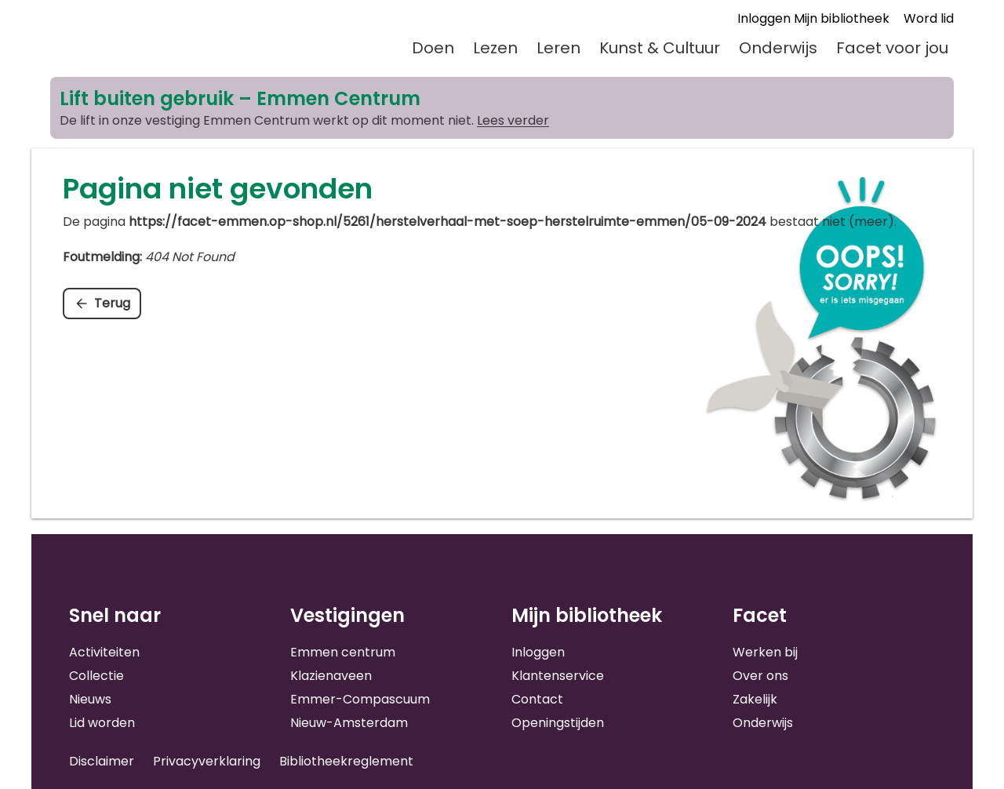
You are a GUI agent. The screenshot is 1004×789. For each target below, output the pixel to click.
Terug (112, 303)
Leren (558, 48)
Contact (537, 699)
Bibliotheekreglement (346, 761)
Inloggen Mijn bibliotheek (813, 18)
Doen (433, 48)
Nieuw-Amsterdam (349, 723)
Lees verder (513, 120)
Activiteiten (104, 652)
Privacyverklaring (206, 761)
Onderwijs (778, 48)
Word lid (929, 18)
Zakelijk (755, 699)
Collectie (96, 676)
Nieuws (90, 699)
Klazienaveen (331, 676)
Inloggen (538, 652)
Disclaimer (101, 761)
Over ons (760, 676)
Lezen (495, 48)
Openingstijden (557, 723)
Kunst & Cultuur (659, 48)
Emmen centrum (342, 652)
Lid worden (102, 723)
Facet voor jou (892, 48)
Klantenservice (557, 676)
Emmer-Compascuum (360, 699)
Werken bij (765, 652)
